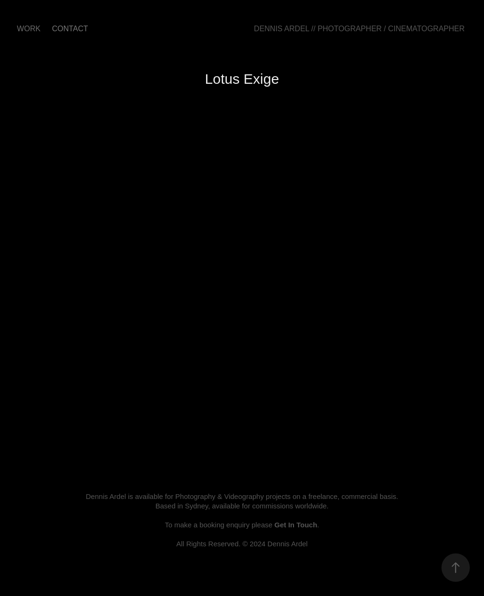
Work (29, 29)
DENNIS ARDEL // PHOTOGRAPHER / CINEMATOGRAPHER (359, 29)
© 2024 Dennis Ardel (275, 544)
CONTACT (70, 29)
